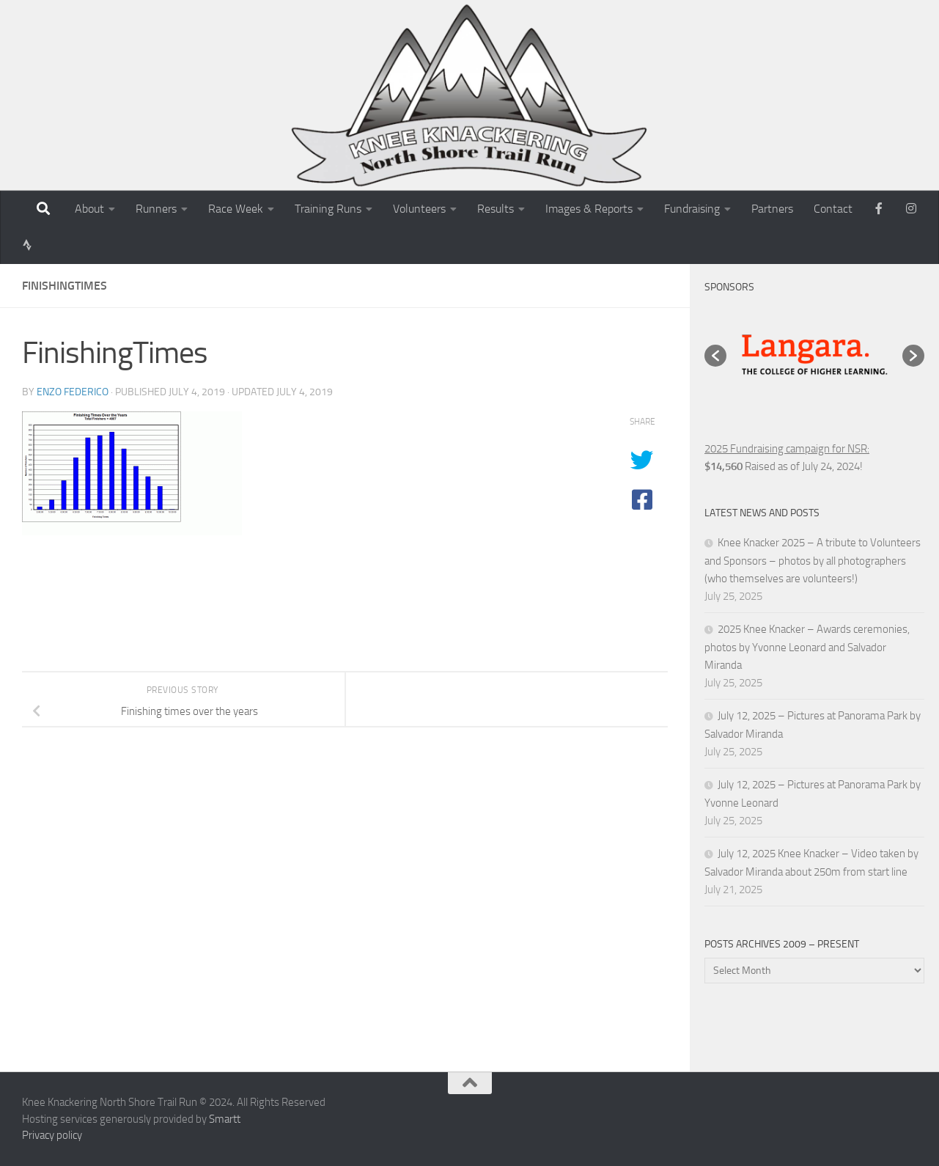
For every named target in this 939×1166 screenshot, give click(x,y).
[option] (814, 355)
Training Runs (328, 209)
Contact (833, 209)
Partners (772, 209)
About (89, 209)
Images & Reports (589, 209)
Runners (156, 209)
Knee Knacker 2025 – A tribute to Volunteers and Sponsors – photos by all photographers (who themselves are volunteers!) (812, 560)
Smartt (224, 1119)
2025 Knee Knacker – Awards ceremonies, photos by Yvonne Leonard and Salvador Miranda (807, 647)
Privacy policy (52, 1135)
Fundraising (692, 209)
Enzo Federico (72, 392)
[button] (715, 356)
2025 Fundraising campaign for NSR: (786, 448)
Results (495, 209)
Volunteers (419, 209)
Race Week (235, 209)
